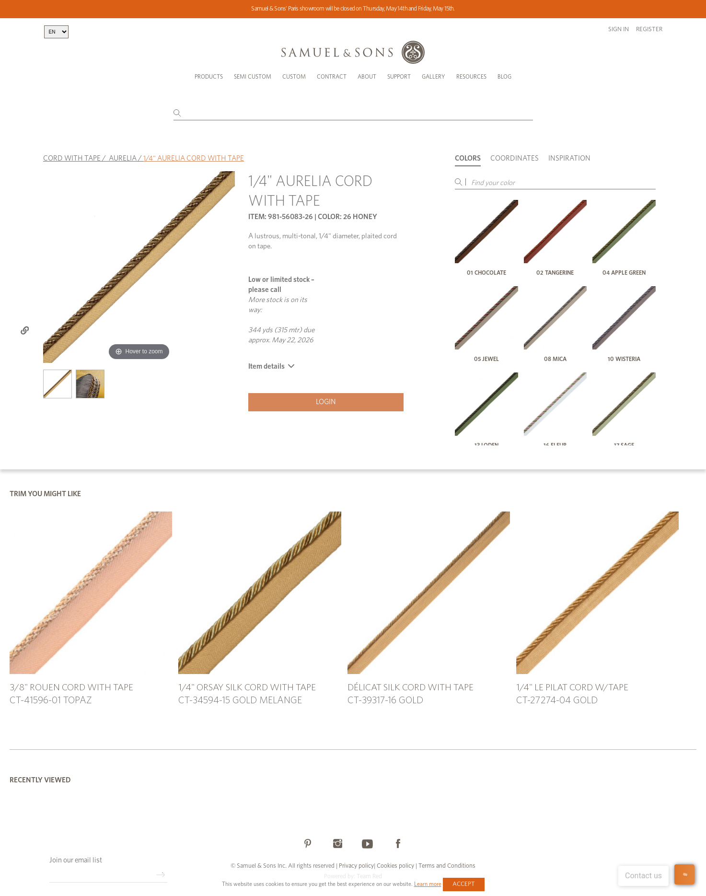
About (367, 77)
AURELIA (123, 153)
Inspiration (569, 153)
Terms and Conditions (446, 861)
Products (209, 77)
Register (649, 29)
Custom (294, 77)
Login (326, 396)
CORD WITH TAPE (72, 153)
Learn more (427, 884)
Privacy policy (356, 861)
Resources (471, 77)
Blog (504, 77)
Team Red (369, 872)
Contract (332, 77)
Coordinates (514, 153)
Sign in (618, 29)
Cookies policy (395, 861)
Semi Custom (252, 77)
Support (399, 77)
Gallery (433, 77)
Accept (463, 884)
